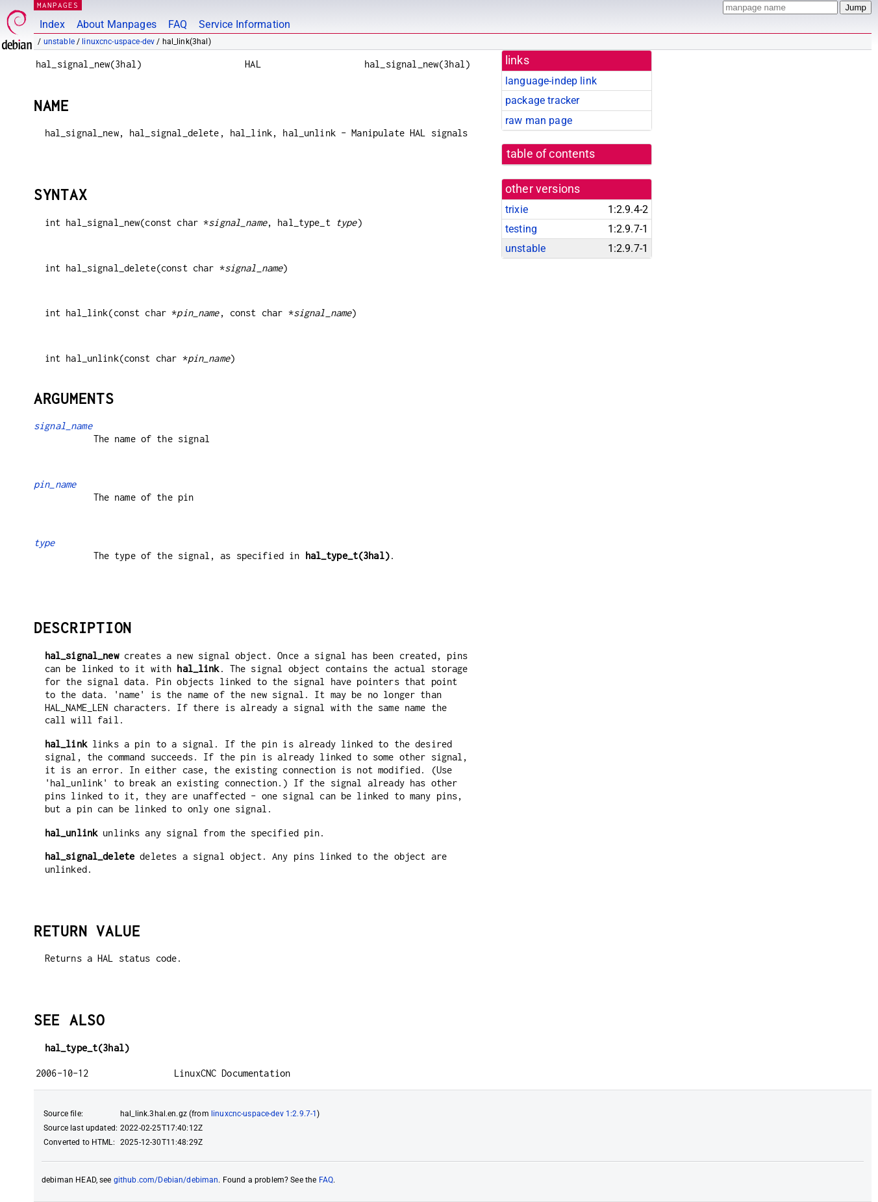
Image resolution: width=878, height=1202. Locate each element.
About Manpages (117, 24)
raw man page (538, 120)
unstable (59, 41)
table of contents (551, 153)
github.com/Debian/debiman (166, 1179)
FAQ (177, 24)
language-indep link (551, 81)
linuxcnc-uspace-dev (118, 41)
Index (52, 24)
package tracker (542, 100)
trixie (516, 209)
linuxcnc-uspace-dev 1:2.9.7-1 (264, 1113)
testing (521, 229)
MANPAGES (58, 5)
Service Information (244, 24)
